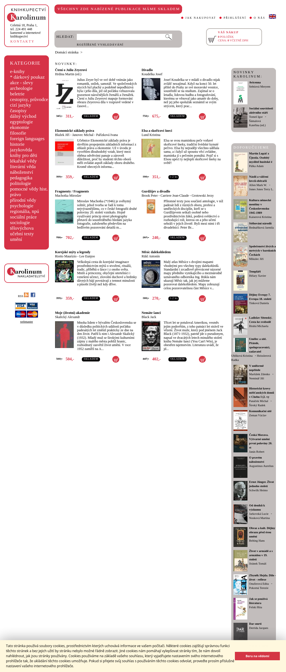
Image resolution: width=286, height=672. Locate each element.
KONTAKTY (22, 41)
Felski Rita (255, 607)
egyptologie (21, 121)
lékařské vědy (23, 161)
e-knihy (17, 71)
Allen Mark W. (258, 185)
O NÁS (259, 18)
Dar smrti (255, 623)
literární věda (23, 166)
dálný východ (23, 116)
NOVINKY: (66, 64)
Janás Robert (256, 451)
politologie (20, 183)
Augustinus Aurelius (261, 465)
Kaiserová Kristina (260, 216)
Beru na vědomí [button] (257, 656)
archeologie (21, 88)
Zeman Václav (257, 415)
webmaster (26, 321)
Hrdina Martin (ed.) (68, 74)
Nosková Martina (259, 518)
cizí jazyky (20, 105)
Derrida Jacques (258, 627)
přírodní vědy (23, 200)
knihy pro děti (23, 155)
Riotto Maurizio (66, 256)
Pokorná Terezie (258, 587)
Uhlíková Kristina (242, 355)
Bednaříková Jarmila (261, 227)
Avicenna (255, 82)
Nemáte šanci (151, 313)
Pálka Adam (256, 166)
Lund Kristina (151, 135)
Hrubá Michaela (258, 326)
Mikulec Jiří (256, 258)
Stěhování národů (260, 223)
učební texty (22, 233)
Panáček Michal (258, 401)
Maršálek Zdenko (259, 374)
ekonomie (19, 127)
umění (16, 239)
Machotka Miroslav (68, 196)
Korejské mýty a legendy (72, 252)
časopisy (18, 110)
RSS (23, 296)
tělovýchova (22, 228)
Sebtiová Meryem (259, 86)
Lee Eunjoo (87, 256)
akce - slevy (21, 82)
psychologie (22, 205)
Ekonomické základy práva (74, 131)
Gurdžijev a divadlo (156, 191)
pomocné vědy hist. (29, 189)
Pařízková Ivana (107, 135)
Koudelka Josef (152, 74)
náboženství (21, 172)
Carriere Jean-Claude (175, 196)
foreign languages (27, 138)
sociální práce (23, 217)
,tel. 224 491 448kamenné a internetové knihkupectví (25, 30)
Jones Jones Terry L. (261, 189)
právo (15, 194)
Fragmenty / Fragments (72, 191)
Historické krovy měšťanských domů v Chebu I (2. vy (261, 392)
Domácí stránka (66, 52)
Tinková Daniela (259, 303)
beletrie (17, 94)
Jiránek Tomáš (257, 563)
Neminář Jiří (256, 378)
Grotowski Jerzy (203, 196)
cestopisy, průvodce (29, 99)
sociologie (20, 222)
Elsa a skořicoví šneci (157, 131)
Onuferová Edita (259, 583)
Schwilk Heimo (258, 490)
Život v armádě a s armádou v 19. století (261, 555)
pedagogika (21, 177)
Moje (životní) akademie (72, 313)
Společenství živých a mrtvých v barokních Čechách (262, 250)
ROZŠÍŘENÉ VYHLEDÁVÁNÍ (100, 44)
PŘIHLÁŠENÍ (235, 18)
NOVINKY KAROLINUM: (247, 74)
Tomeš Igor (256, 116)
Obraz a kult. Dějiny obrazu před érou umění (262, 532)
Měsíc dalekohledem (156, 252)
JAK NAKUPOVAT (200, 18)
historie (17, 144)
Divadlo (147, 70)
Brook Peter (150, 196)
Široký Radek (257, 405)
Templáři (255, 271)
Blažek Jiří (62, 135)
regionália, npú (24, 211)
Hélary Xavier (257, 275)
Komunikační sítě (260, 411)
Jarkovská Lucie (259, 513)
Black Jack (149, 317)
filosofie (18, 133)
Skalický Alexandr (67, 317)
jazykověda (21, 149)
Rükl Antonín (151, 256)
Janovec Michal (83, 135)
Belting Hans (257, 540)
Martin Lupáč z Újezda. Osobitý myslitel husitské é (260, 157)
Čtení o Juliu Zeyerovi (71, 70)
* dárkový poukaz (27, 77)
